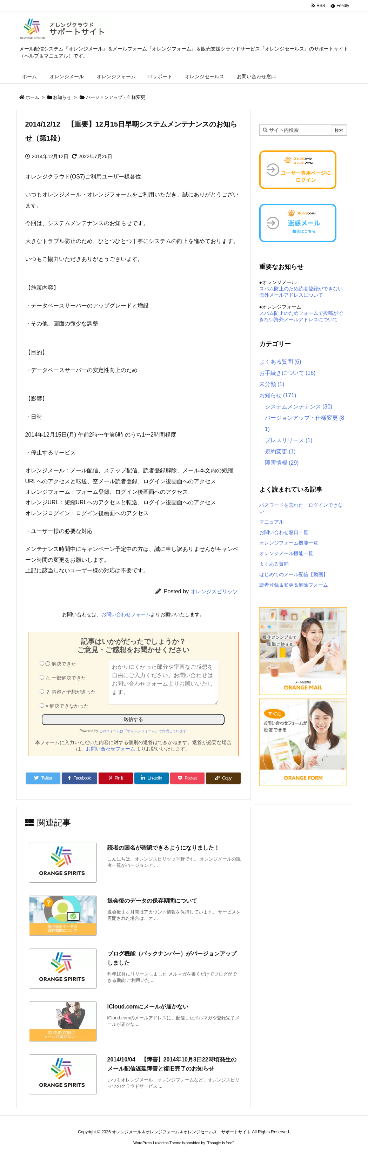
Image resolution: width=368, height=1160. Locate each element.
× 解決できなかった (64, 706)
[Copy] (223, 778)
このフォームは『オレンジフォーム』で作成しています (143, 731)
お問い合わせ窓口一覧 (283, 532)
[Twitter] (43, 778)
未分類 (272, 384)
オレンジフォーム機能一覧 (288, 543)
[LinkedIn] (151, 778)
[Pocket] (187, 778)
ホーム (32, 97)
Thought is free (219, 1143)
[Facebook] (79, 778)
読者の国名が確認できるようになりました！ (163, 848)
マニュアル (271, 522)
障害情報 (282, 463)
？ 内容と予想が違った (68, 692)
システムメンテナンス (299, 407)
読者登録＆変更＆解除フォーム (293, 585)
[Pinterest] (116, 778)
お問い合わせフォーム (125, 614)
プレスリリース (289, 440)
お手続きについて (287, 373)
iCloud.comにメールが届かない (147, 1007)
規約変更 (280, 451)
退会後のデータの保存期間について (152, 901)
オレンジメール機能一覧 (286, 553)
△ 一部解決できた (63, 678)
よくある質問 (280, 362)
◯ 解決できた (58, 664)
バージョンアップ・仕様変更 (115, 97)
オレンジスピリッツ (214, 591)
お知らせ (62, 97)
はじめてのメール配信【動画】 (293, 574)
